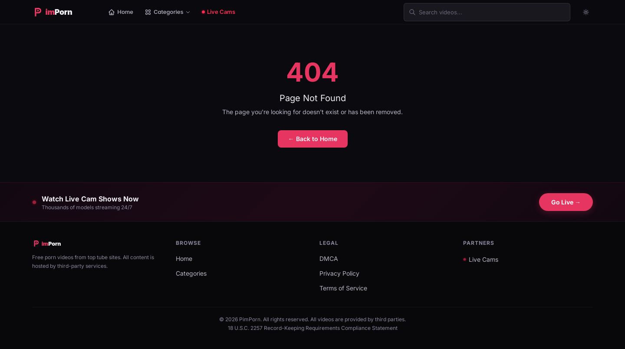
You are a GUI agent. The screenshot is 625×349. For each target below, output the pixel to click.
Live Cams (218, 11)
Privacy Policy (339, 273)
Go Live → (566, 202)
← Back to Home (312, 138)
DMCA (328, 258)
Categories (168, 12)
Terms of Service (343, 288)
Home (120, 12)
